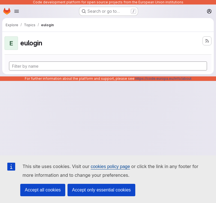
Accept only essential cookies (101, 189)
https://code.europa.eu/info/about (163, 78)
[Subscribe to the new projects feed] (207, 40)
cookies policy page (110, 166)
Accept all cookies (43, 189)
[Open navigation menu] (16, 11)
